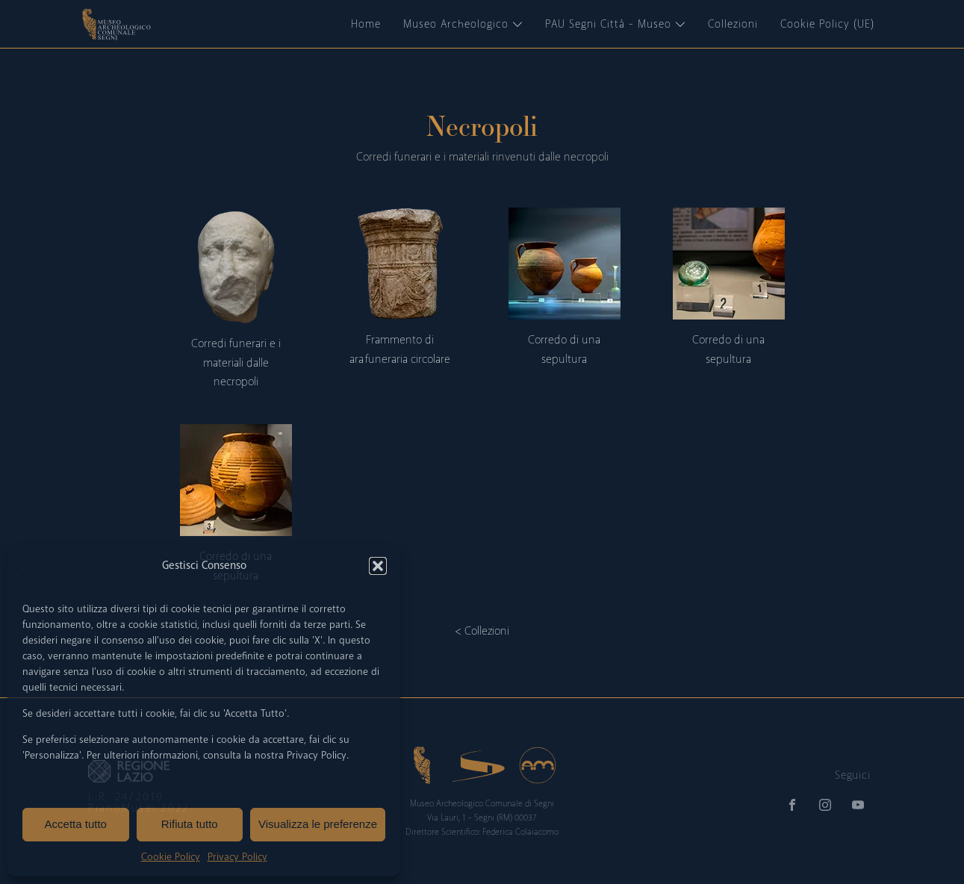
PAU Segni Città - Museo (615, 24)
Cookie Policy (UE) (827, 24)
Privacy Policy (237, 856)
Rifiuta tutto (189, 824)
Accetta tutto (76, 824)
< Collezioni (482, 630)
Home (366, 24)
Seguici (852, 775)
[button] (377, 565)
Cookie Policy (170, 856)
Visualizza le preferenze (317, 824)
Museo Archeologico (463, 24)
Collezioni (733, 24)
